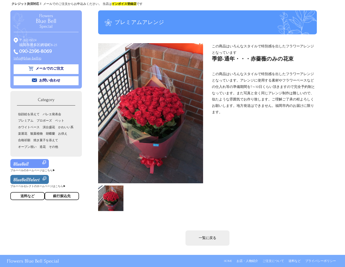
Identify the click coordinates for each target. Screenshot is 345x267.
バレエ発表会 (52, 114)
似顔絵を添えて (29, 114)
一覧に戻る (207, 238)
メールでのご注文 (50, 68)
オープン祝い (27, 146)
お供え (62, 133)
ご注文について (273, 261)
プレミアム (25, 120)
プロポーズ (44, 120)
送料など (294, 261)
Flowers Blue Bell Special (33, 261)
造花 (43, 146)
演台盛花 (49, 127)
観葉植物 (36, 133)
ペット (59, 120)
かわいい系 (65, 127)
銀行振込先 (62, 196)
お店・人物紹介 (247, 261)
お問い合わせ (49, 80)
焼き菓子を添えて (45, 140)
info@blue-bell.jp (27, 58)
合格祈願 (24, 140)
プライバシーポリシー (320, 261)
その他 (53, 146)
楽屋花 (22, 133)
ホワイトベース (29, 127)
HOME (228, 261)
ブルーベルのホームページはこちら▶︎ (32, 170)
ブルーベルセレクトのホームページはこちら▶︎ (38, 186)
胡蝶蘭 (50, 133)
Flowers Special (46, 21)
